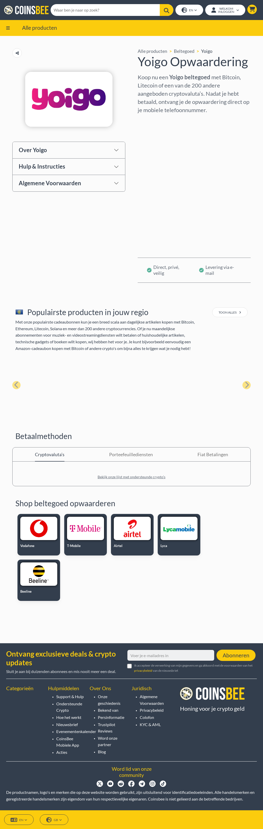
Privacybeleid (152, 710)
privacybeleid (143, 670)
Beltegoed (184, 51)
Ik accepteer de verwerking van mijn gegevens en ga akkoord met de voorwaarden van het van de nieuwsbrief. (193, 668)
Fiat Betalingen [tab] (213, 454)
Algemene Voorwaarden (50, 183)
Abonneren (236, 655)
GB (54, 820)
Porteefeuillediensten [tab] (131, 454)
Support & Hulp (70, 696)
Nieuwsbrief (67, 724)
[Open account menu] (225, 10)
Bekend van (108, 710)
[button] (252, 9)
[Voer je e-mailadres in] (170, 655)
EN (189, 10)
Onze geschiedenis (109, 700)
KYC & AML (150, 724)
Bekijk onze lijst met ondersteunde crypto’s (131, 477)
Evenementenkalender (76, 731)
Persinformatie (111, 717)
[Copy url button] (17, 53)
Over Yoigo (33, 150)
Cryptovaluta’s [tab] (49, 454)
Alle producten (39, 27)
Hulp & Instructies (42, 166)
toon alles (230, 312)
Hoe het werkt (68, 717)
